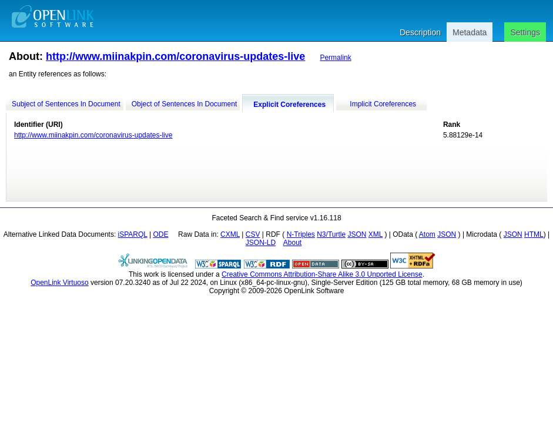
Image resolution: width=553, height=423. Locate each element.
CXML (230, 234)
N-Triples (301, 234)
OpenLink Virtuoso (60, 282)
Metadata (470, 32)
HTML (534, 234)
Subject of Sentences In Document (66, 104)
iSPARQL (133, 234)
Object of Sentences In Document (184, 104)
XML (375, 234)
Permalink (335, 57)
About (292, 243)
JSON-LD (261, 243)
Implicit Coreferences (383, 104)
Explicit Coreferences (289, 104)
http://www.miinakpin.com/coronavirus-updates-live (175, 56)
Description (420, 32)
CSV (253, 234)
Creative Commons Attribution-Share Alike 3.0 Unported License (322, 274)
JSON (356, 234)
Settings (525, 32)
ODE (160, 234)
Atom (427, 234)
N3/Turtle (331, 234)
